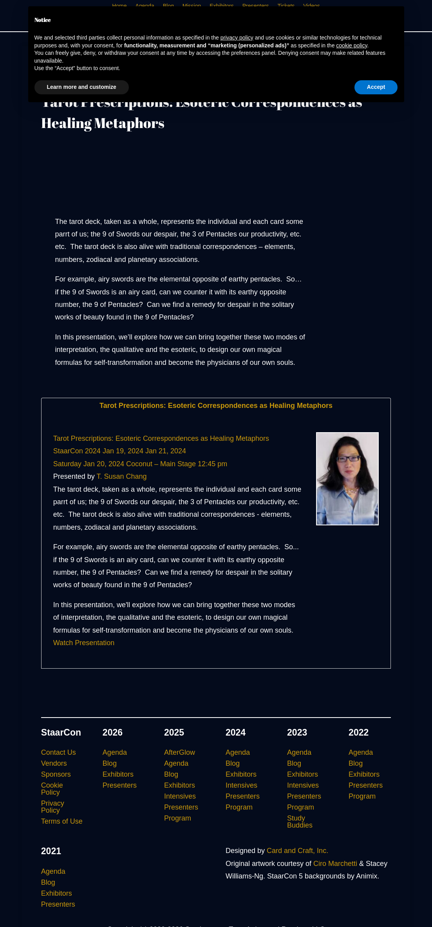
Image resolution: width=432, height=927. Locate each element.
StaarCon (61, 732)
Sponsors (56, 774)
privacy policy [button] (237, 37)
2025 (174, 732)
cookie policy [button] (351, 45)
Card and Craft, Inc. (297, 851)
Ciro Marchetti (335, 863)
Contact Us (58, 752)
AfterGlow (179, 752)
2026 (113, 732)
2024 (236, 732)
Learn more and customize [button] (81, 87)
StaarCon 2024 (77, 451)
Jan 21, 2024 (165, 451)
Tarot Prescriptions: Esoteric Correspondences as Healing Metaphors (216, 405)
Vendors (54, 763)
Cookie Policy (52, 789)
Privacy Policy (52, 807)
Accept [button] (376, 87)
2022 (359, 732)
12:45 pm (212, 464)
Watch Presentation (83, 643)
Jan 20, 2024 (103, 464)
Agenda (115, 752)
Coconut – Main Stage (161, 464)
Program (177, 818)
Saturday (67, 464)
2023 (297, 732)
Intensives (180, 796)
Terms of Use (62, 821)
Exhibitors (118, 774)
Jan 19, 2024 (123, 451)
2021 (51, 851)
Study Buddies (300, 822)
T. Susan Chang (122, 476)
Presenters (120, 785)
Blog (110, 763)
